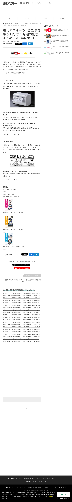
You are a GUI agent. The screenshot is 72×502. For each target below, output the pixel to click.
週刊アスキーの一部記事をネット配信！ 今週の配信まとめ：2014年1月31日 (21, 293)
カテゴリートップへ (32, 275)
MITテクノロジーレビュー (39, 457)
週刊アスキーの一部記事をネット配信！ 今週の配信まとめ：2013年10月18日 (21, 324)
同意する (63, 494)
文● (4, 44)
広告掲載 (46, 463)
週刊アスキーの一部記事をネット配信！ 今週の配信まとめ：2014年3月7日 (21, 339)
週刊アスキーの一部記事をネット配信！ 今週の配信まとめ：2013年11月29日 (21, 312)
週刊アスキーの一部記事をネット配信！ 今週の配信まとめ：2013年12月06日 (21, 310)
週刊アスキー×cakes (9, 189)
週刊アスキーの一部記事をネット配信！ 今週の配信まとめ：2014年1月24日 (21, 295)
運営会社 (30, 463)
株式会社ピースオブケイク (11, 197)
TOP (9, 18)
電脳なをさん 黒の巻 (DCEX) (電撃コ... (14, 230)
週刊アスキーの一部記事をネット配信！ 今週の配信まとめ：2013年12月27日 (21, 302)
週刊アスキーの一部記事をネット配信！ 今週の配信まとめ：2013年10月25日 (21, 322)
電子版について (62, 463)
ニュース (45, 18)
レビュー (27, 18)
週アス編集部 (8, 44)
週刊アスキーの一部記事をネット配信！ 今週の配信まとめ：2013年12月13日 (21, 307)
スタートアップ (46, 454)
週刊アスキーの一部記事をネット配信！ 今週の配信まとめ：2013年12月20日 (21, 305)
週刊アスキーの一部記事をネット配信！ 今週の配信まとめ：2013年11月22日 (21, 314)
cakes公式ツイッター (9, 194)
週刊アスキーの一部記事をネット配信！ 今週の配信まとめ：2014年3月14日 (21, 341)
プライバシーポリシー (21, 463)
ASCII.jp (28, 457)
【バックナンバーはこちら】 (11, 134)
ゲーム (33, 454)
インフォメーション (16, 23)
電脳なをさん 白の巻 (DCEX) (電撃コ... (14, 212)
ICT (53, 454)
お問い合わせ (38, 463)
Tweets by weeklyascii (27, 408)
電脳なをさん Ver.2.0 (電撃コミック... (14, 247)
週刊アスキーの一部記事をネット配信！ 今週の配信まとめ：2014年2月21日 (21, 334)
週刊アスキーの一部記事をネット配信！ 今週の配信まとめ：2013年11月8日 (21, 317)
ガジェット (63, 18)
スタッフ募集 (53, 463)
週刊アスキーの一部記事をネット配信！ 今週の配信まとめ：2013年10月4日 (21, 329)
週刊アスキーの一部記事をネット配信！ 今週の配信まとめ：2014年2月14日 (21, 331)
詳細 (50, 496)
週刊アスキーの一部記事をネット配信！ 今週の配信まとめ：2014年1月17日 (21, 297)
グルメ (38, 454)
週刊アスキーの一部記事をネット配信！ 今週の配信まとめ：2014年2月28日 (21, 336)
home (5, 23)
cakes (4, 192)
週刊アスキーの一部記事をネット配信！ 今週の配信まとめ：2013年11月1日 (21, 319)
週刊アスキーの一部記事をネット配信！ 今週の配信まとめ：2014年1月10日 (21, 300)
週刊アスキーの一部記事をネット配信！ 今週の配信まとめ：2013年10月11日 (21, 326)
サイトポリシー (9, 463)
